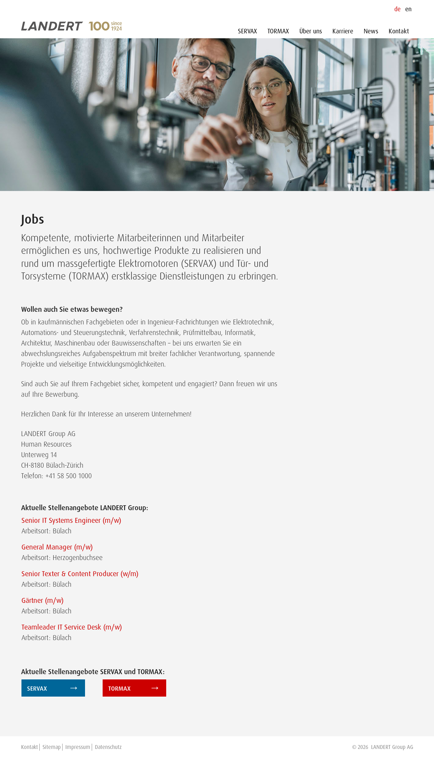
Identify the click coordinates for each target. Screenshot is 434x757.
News (371, 31)
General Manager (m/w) (57, 547)
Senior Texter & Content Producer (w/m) (79, 573)
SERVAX (247, 31)
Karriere (342, 31)
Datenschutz (108, 747)
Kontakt (399, 31)
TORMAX (278, 31)
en (408, 9)
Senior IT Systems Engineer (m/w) (71, 520)
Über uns (310, 31)
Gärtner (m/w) (42, 600)
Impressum (77, 747)
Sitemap (52, 747)
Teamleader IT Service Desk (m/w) (71, 627)
